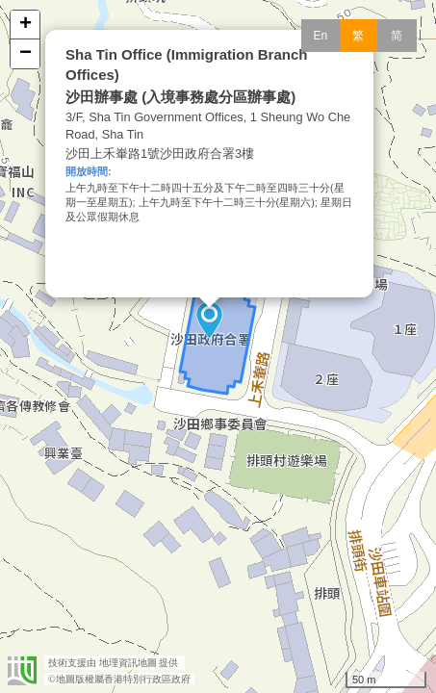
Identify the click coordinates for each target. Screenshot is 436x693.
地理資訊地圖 (128, 662)
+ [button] (25, 25)
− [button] (25, 53)
